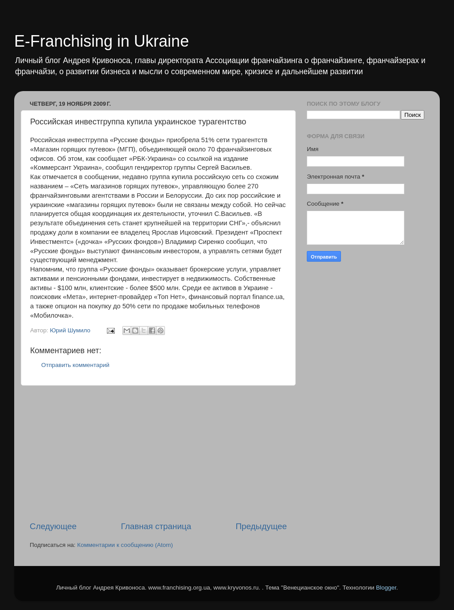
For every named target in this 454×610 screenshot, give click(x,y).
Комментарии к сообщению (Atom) (125, 545)
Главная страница (156, 526)
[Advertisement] (158, 453)
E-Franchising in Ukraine (101, 41)
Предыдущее (261, 526)
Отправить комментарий (75, 365)
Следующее (53, 526)
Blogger (386, 587)
